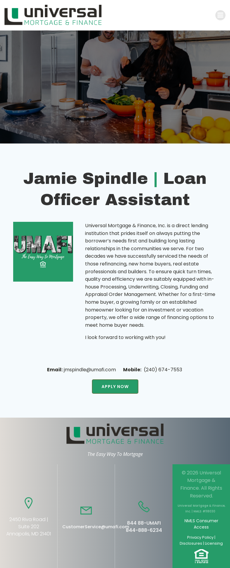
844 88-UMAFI (144, 523)
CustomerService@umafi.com (95, 527)
